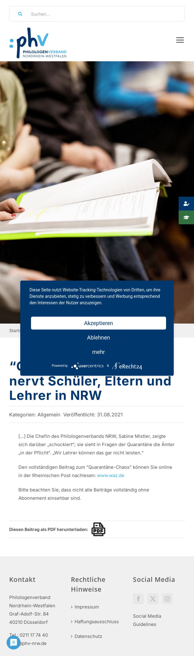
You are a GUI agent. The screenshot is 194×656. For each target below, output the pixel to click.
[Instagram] (167, 598)
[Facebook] (138, 598)
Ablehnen (98, 337)
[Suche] (18, 13)
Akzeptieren (98, 323)
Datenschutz (88, 636)
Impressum (87, 607)
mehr (98, 351)
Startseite (19, 330)
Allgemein (48, 414)
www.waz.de (110, 475)
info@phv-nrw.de (28, 643)
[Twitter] (152, 598)
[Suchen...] (97, 13)
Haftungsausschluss (97, 621)
